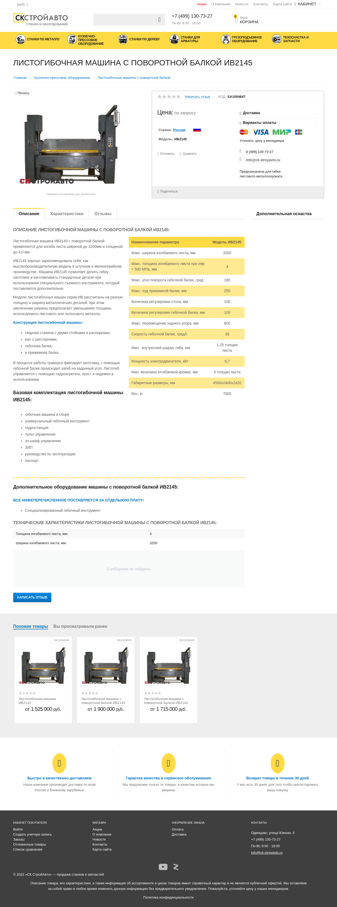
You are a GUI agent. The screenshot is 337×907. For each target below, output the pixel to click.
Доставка (179, 834)
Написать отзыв (197, 97)
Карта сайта (282, 4)
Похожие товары (30, 626)
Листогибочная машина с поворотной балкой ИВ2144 (166, 701)
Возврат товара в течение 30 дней (277, 778)
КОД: (222, 97)
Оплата (178, 829)
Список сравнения (27, 849)
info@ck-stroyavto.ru (263, 160)
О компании (220, 4)
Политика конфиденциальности (168, 897)
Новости (241, 4)
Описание (29, 213)
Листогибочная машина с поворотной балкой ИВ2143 (103, 701)
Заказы (18, 839)
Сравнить (189, 154)
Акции (201, 4)
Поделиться (167, 191)
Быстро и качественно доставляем (59, 778)
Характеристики (66, 213)
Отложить (167, 154)
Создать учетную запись (32, 834)
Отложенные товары (29, 844)
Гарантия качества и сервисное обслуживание (168, 778)
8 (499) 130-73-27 (259, 152)
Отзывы (102, 213)
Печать (22, 93)
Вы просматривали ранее (80, 626)
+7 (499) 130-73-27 (192, 16)
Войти (18, 829)
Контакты (260, 4)
